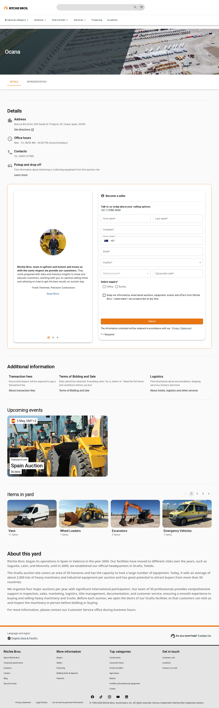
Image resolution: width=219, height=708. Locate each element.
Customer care (168, 657)
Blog (6, 678)
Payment (60, 678)
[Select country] (106, 240)
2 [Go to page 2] (197, 493)
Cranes (112, 688)
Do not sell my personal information (67, 702)
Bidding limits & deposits (67, 673)
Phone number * (109, 236)
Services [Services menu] (80, 20)
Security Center (10, 683)
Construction (115, 657)
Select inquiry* (109, 281)
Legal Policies (41, 702)
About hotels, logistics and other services (174, 390)
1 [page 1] (191, 493)
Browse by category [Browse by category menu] (17, 20)
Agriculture (114, 673)
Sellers (59, 662)
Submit (152, 321)
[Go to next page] (208, 493)
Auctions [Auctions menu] (40, 20)
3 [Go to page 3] (203, 493)
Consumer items (116, 662)
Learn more (21, 175)
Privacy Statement (182, 328)
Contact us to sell (169, 668)
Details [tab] (14, 82)
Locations (112, 20)
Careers (7, 673)
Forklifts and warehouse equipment (124, 683)
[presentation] (119, 308)
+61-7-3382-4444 (110, 210)
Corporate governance (13, 662)
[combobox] (152, 262)
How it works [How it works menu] (60, 20)
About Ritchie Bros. (12, 657)
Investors (8, 668)
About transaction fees (22, 390)
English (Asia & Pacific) (24, 638)
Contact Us (204, 635)
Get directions (24, 129)
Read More (53, 293)
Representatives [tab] (37, 82)
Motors (112, 678)
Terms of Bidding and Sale (74, 390)
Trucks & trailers (116, 668)
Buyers (60, 657)
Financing (96, 20)
